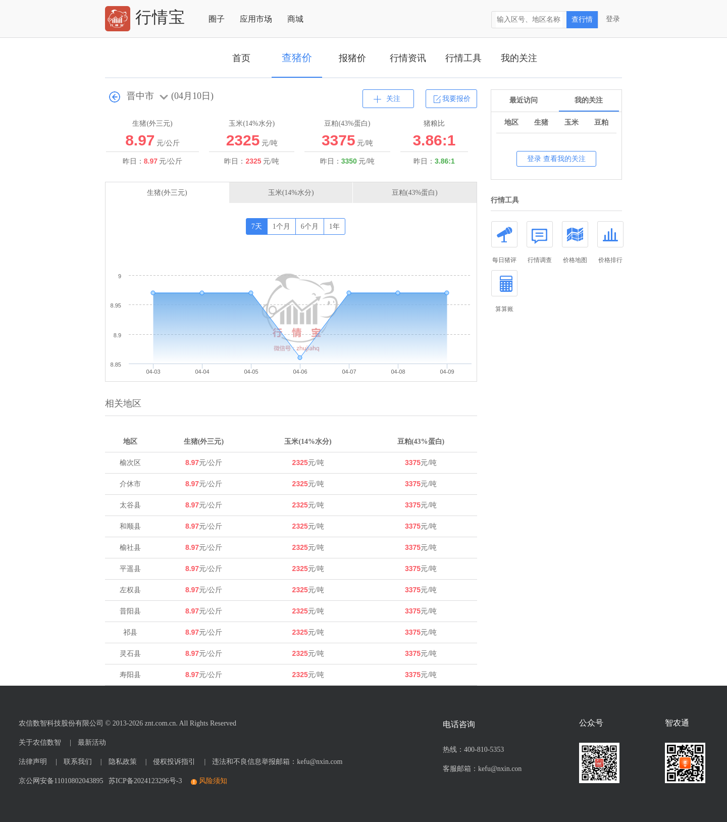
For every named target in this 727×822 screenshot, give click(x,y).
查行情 (582, 19)
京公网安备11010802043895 (61, 781)
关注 (393, 98)
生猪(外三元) (167, 192)
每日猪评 (504, 242)
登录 (613, 19)
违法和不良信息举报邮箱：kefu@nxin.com (277, 761)
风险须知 (213, 781)
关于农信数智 (40, 742)
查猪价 (297, 57)
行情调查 (540, 242)
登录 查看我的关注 (556, 159)
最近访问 (523, 100)
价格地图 (575, 242)
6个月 (310, 226)
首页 (241, 58)
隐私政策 (123, 761)
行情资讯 (408, 58)
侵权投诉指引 (174, 761)
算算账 (504, 291)
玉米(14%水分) (291, 192)
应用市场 (256, 19)
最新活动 (92, 742)
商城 (295, 19)
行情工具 (463, 58)
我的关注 (519, 58)
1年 (334, 226)
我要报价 (456, 98)
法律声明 (33, 761)
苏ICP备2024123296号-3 (143, 781)
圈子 (217, 19)
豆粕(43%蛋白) (415, 192)
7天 (256, 226)
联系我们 (78, 761)
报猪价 (352, 58)
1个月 (281, 226)
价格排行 (610, 242)
